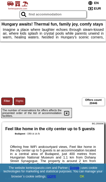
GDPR (51, 176)
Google (75, 168)
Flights (19, 101)
